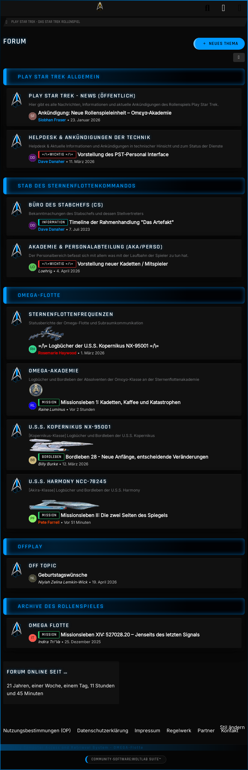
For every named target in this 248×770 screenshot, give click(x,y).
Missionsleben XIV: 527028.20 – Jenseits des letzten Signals (130, 635)
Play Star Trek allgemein (59, 76)
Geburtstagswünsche (62, 575)
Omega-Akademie (54, 370)
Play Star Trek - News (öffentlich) (82, 95)
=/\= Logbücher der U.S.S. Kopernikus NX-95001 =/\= (98, 346)
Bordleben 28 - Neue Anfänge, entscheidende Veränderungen (137, 457)
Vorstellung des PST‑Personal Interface (123, 155)
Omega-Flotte (39, 295)
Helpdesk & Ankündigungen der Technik (89, 137)
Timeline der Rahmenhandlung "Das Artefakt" (121, 222)
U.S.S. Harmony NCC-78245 (68, 481)
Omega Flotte (49, 625)
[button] (239, 57)
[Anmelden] (223, 8)
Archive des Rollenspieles (61, 606)
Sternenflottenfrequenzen (71, 314)
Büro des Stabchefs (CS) (66, 205)
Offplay (30, 546)
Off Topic (43, 565)
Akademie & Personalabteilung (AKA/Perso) (95, 246)
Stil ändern (232, 727)
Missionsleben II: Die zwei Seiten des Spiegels (114, 515)
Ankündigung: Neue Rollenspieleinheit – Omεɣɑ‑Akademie (104, 113)
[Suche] (207, 8)
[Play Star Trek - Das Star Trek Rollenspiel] (99, 8)
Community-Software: (126, 760)
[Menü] (239, 8)
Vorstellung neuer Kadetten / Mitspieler (123, 264)
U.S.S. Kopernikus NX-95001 (70, 427)
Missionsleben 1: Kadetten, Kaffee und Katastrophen (121, 402)
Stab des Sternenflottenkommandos (77, 186)
